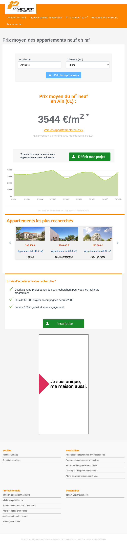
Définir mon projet (91, 157)
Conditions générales (11, 460)
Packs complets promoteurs (14, 511)
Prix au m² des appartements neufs (81, 465)
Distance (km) (75, 59)
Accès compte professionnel (14, 516)
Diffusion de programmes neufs (16, 495)
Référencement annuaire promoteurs (18, 505)
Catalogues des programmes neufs (81, 471)
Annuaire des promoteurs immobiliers (82, 460)
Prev (10, 242)
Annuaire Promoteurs (104, 17)
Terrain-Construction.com (77, 495)
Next (117, 242)
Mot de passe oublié (11, 521)
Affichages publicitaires (12, 500)
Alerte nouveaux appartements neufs (82, 476)
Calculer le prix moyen (66, 75)
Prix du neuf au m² (77, 17)
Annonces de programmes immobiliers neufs (85, 455)
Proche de (25, 59)
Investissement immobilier (46, 17)
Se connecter (15, 24)
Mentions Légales (10, 455)
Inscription (65, 324)
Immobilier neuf (16, 17)
